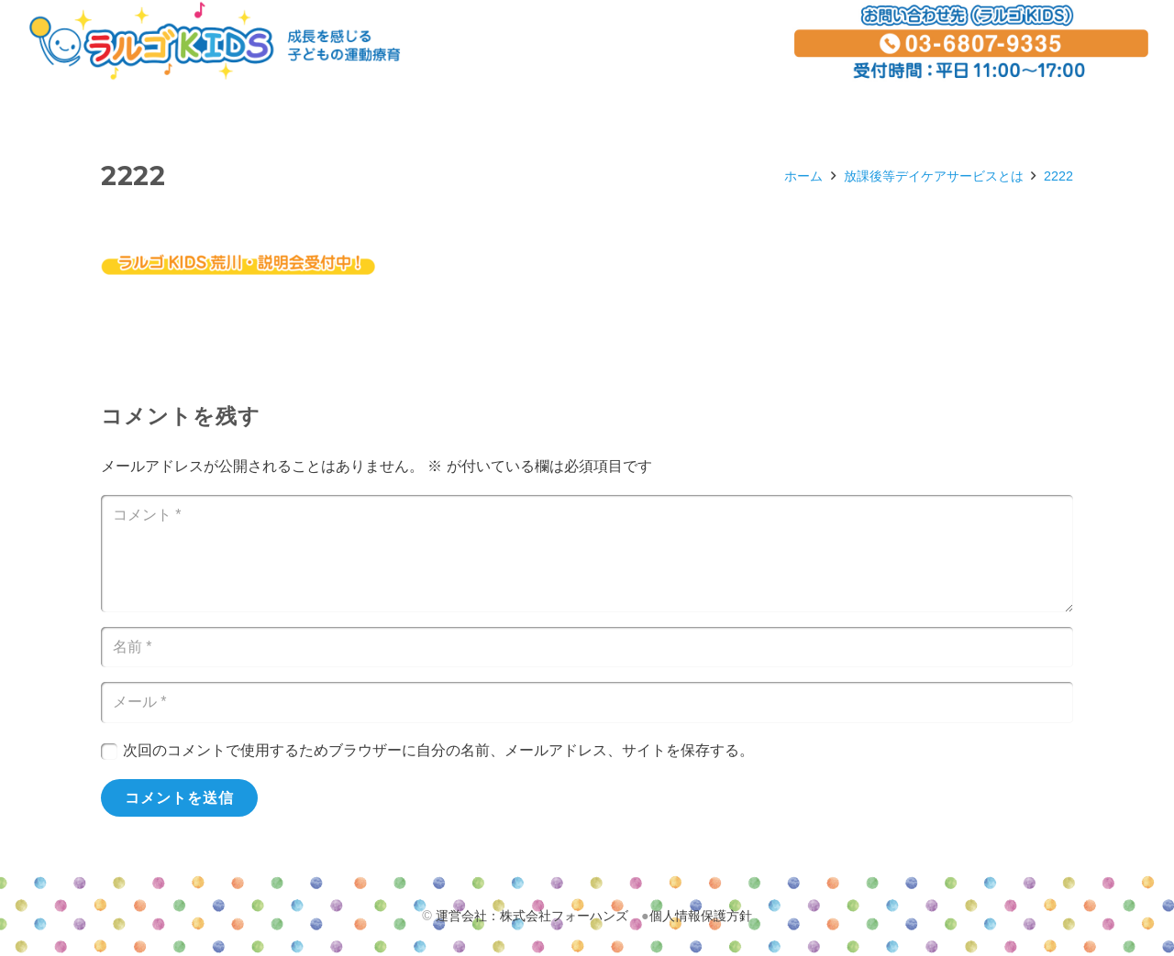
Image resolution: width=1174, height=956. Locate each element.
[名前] (587, 647)
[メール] (587, 702)
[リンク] (214, 41)
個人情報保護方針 (700, 915)
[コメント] (587, 553)
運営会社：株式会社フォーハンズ (532, 915)
